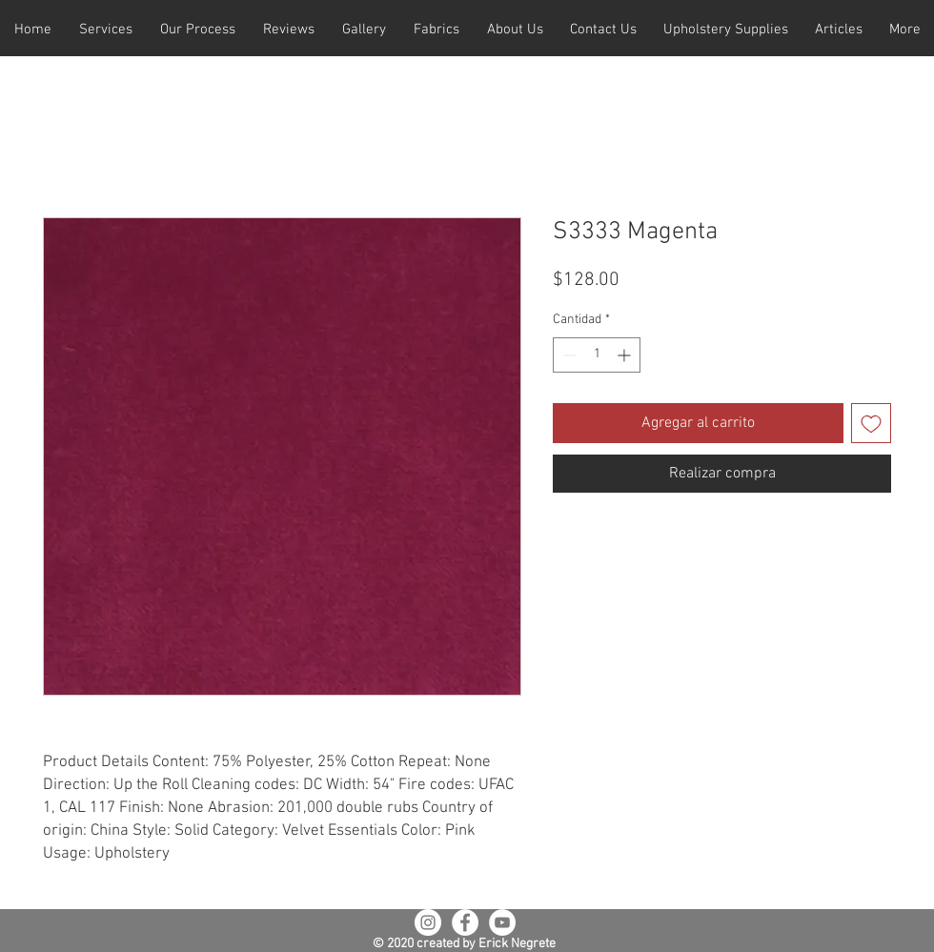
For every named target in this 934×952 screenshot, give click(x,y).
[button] (105, 30)
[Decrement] (567, 355)
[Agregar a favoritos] (871, 423)
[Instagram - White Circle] (428, 922)
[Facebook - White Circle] (465, 922)
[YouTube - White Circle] (502, 922)
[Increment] (626, 355)
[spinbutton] (596, 355)
